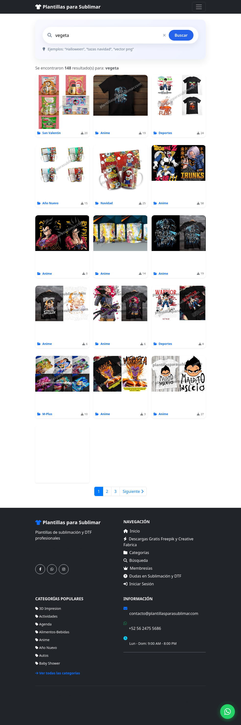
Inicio (131, 531)
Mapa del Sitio (134, 666)
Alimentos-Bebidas (52, 632)
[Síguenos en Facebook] (40, 569)
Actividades (46, 616)
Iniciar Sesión (138, 584)
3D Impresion (48, 608)
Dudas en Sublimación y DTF (152, 576)
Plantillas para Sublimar (68, 6)
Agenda (43, 624)
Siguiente (133, 491)
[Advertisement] (62, 454)
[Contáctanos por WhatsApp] (52, 569)
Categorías (136, 552)
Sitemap (199, 702)
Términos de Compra (140, 659)
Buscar (181, 35)
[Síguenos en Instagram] (64, 569)
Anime (42, 639)
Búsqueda (135, 560)
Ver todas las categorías (57, 673)
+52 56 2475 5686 (145, 628)
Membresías (137, 568)
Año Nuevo (46, 647)
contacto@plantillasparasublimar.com (163, 613)
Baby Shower (47, 663)
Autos (41, 655)
